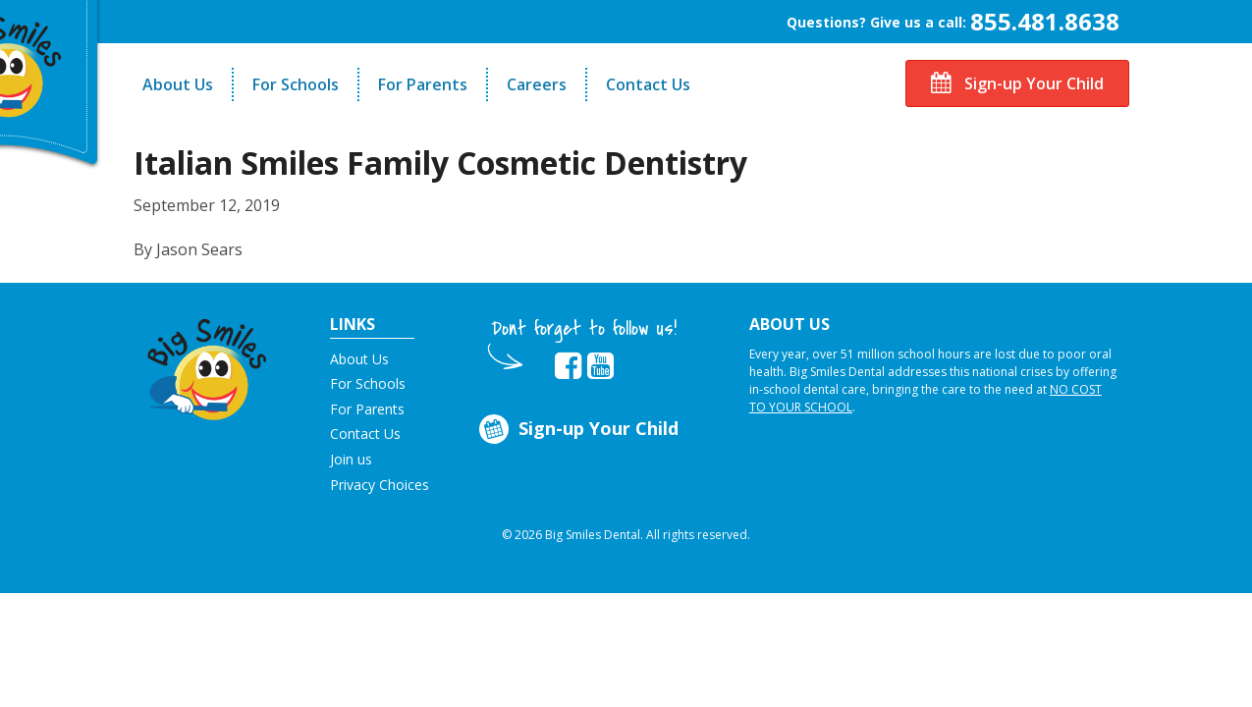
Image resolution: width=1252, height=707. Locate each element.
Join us (351, 459)
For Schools (295, 84)
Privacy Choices (379, 484)
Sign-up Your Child (1017, 83)
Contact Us (648, 84)
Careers (537, 84)
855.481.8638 (1044, 21)
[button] (208, 364)
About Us (177, 84)
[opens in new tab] (568, 366)
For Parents (422, 84)
